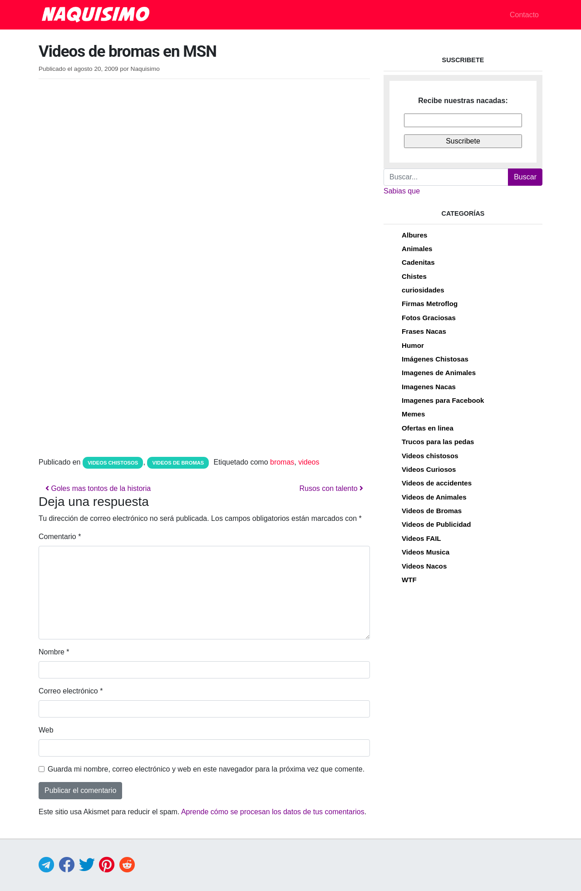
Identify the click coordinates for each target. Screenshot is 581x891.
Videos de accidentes (437, 483)
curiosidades (423, 290)
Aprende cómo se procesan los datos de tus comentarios (272, 812)
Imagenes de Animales (439, 372)
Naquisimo (145, 68)
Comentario (60, 536)
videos (308, 462)
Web (46, 730)
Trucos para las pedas (438, 442)
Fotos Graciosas (429, 318)
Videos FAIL (421, 538)
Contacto (524, 15)
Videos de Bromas (178, 462)
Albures (415, 235)
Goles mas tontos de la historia (98, 488)
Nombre (54, 652)
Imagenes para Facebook (443, 400)
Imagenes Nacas (429, 387)
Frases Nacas (424, 331)
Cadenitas (418, 262)
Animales (417, 248)
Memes (413, 414)
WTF (409, 580)
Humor (413, 345)
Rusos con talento (331, 488)
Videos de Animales (434, 497)
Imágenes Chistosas (435, 359)
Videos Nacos (424, 566)
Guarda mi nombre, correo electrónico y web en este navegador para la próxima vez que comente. (206, 769)
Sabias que (402, 191)
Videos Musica (425, 552)
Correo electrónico (71, 691)
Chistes (414, 276)
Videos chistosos (113, 462)
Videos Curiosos (429, 469)
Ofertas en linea (427, 428)
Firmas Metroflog (430, 303)
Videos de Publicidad (436, 524)
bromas (282, 462)
